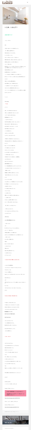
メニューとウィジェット (27, 3)
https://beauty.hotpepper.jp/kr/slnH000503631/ (12, 398)
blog (14, 411)
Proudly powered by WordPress (9, 428)
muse (12, 411)
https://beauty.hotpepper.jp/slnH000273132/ (12, 407)
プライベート (17, 411)
